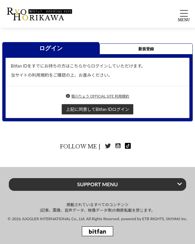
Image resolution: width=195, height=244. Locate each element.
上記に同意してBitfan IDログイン (97, 109)
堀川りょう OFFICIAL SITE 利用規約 (100, 96)
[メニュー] (184, 14)
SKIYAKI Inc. (177, 218)
